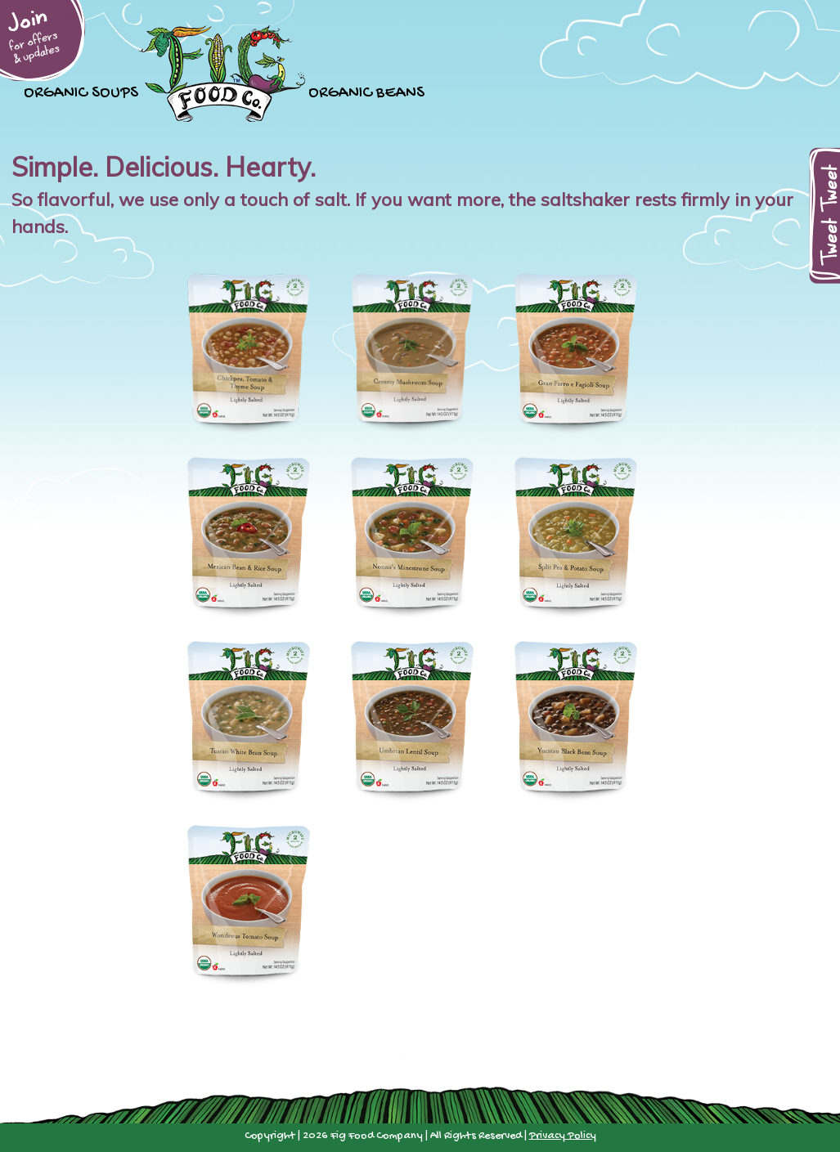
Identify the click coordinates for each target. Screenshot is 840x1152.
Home (223, 73)
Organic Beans (366, 91)
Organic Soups (81, 91)
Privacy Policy (562, 1136)
